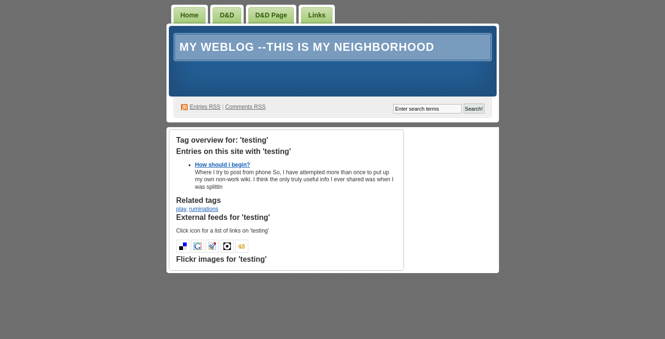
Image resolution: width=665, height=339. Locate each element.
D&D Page (271, 15)
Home (190, 15)
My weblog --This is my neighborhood (307, 46)
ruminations (203, 209)
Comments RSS (245, 107)
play (181, 209)
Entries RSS (205, 107)
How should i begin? (222, 164)
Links (316, 15)
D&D (227, 15)
